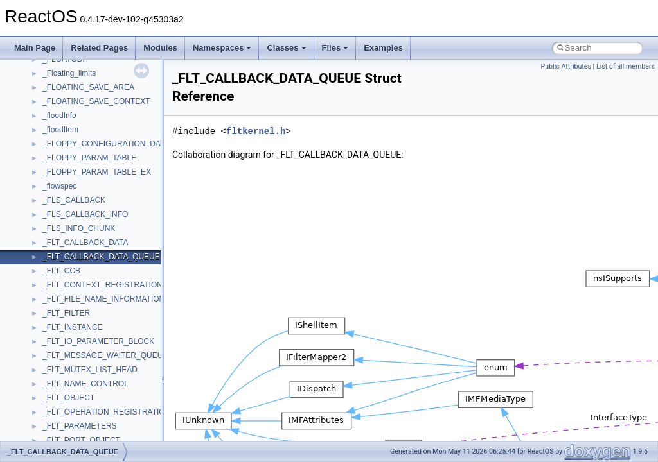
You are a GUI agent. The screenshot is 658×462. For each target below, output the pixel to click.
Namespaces (222, 48)
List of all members (625, 66)
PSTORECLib (66, 363)
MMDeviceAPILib (72, 179)
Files (335, 48)
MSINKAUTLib (67, 222)
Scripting (57, 405)
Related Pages (99, 48)
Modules (160, 48)
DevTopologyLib (69, 66)
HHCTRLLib (63, 94)
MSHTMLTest (65, 207)
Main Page (34, 48)
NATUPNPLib (65, 306)
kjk (47, 151)
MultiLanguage (67, 292)
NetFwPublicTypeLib (77, 320)
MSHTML (58, 193)
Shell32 (55, 433)
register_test (63, 391)
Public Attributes (565, 66)
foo (47, 80)
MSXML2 (58, 278)
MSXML (56, 264)
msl (48, 236)
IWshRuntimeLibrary (77, 123)
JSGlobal (58, 137)
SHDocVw (60, 419)
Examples (383, 48)
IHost (51, 109)
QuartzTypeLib (67, 377)
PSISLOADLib (66, 349)
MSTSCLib (61, 250)
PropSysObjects (70, 334)
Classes (286, 48)
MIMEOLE (60, 165)
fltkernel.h (255, 131)
